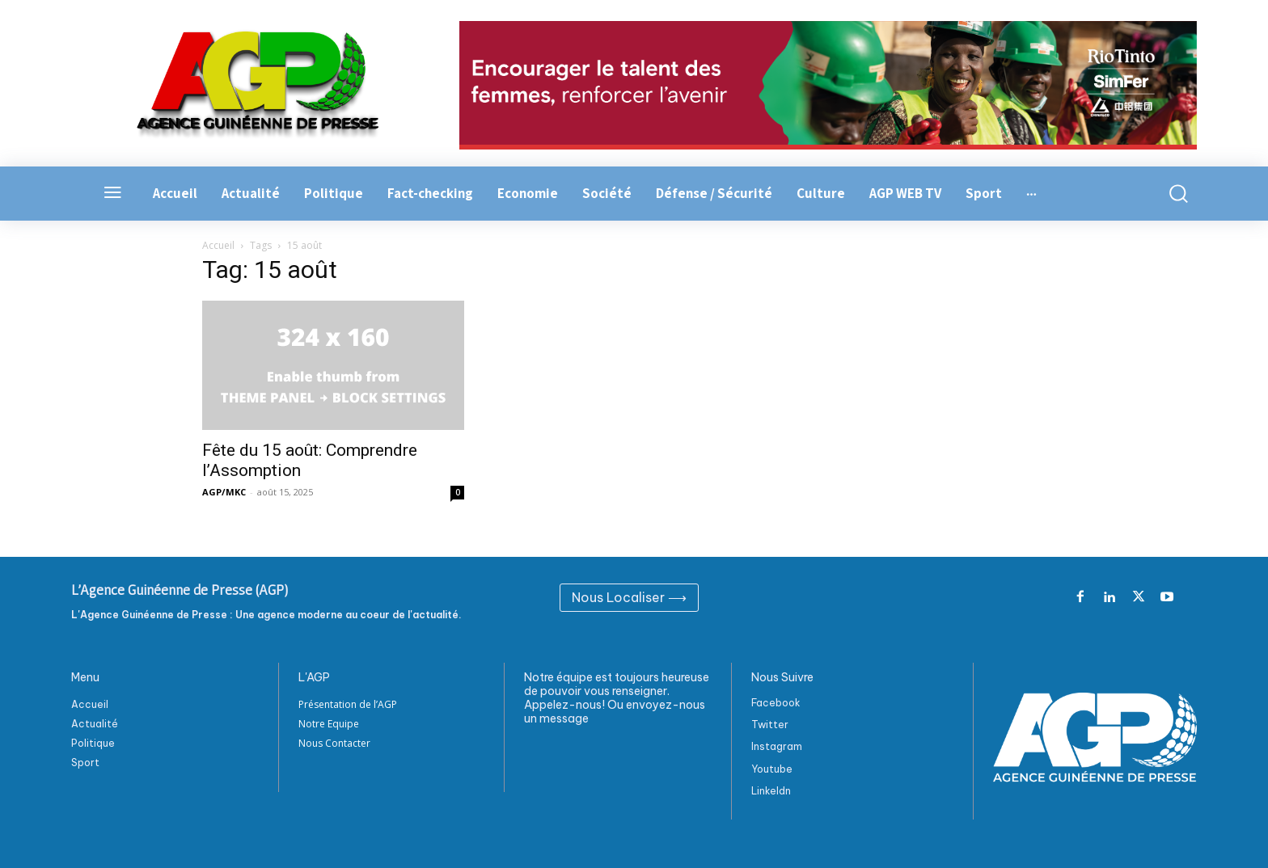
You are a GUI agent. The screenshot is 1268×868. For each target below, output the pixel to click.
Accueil (218, 245)
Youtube (771, 769)
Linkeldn (771, 791)
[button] (1169, 194)
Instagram (776, 746)
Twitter (769, 724)
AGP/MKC (224, 492)
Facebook (776, 703)
